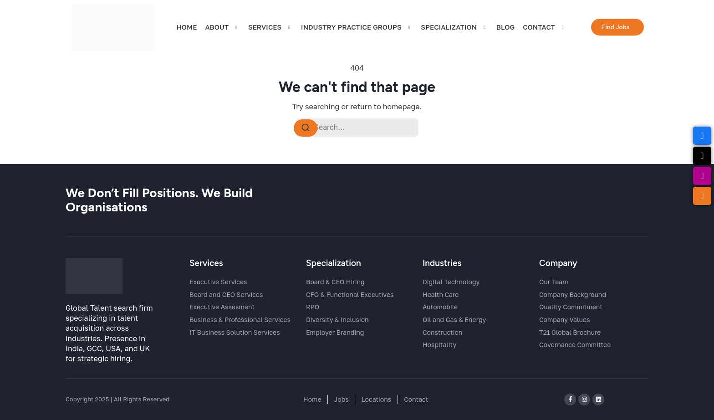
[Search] (305, 128)
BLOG (505, 28)
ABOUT (222, 28)
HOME (186, 28)
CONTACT (544, 28)
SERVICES (270, 28)
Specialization (454, 28)
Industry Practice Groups (357, 28)
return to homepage (384, 106)
